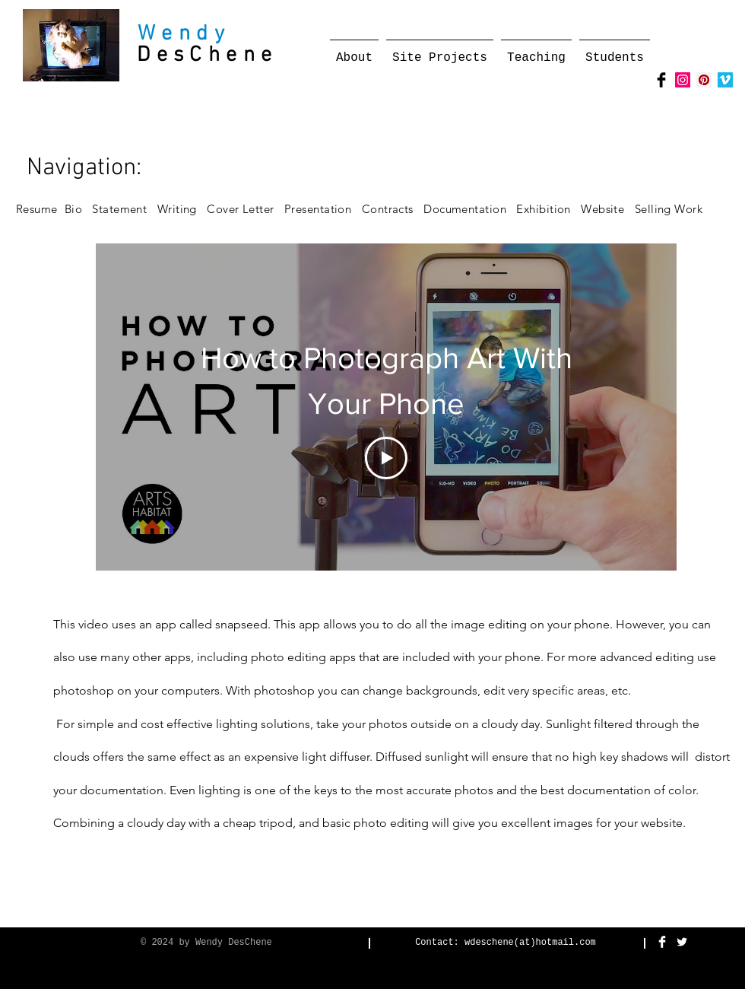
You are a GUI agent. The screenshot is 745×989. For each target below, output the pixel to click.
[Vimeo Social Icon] (725, 79)
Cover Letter (240, 209)
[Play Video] (386, 458)
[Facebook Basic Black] (661, 79)
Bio (79, 209)
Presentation (317, 209)
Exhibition (548, 209)
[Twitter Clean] (682, 942)
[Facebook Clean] (662, 942)
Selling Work (674, 209)
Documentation (468, 209)
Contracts (388, 209)
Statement (124, 209)
